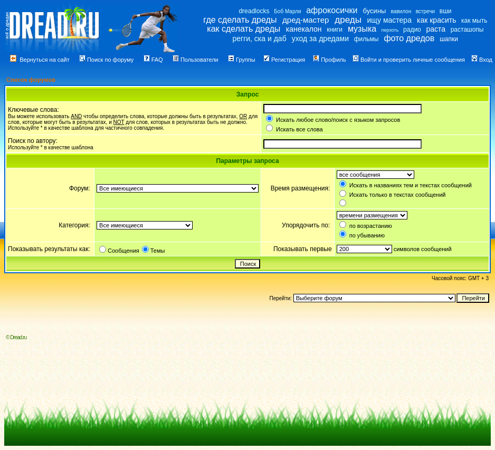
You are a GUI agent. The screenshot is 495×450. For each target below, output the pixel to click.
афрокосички (331, 10)
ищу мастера (389, 20)
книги (334, 29)
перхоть (390, 30)
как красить (436, 20)
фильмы (366, 39)
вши (446, 11)
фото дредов (409, 38)
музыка (362, 28)
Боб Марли (287, 11)
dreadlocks (254, 11)
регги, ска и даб (259, 38)
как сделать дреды (243, 28)
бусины (374, 11)
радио (412, 29)
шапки (449, 39)
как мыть (474, 20)
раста (435, 29)
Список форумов (30, 79)
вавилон (401, 11)
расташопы (467, 29)
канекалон (304, 29)
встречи (425, 11)
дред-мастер (305, 19)
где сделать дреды (240, 19)
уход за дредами (320, 38)
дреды (348, 20)
